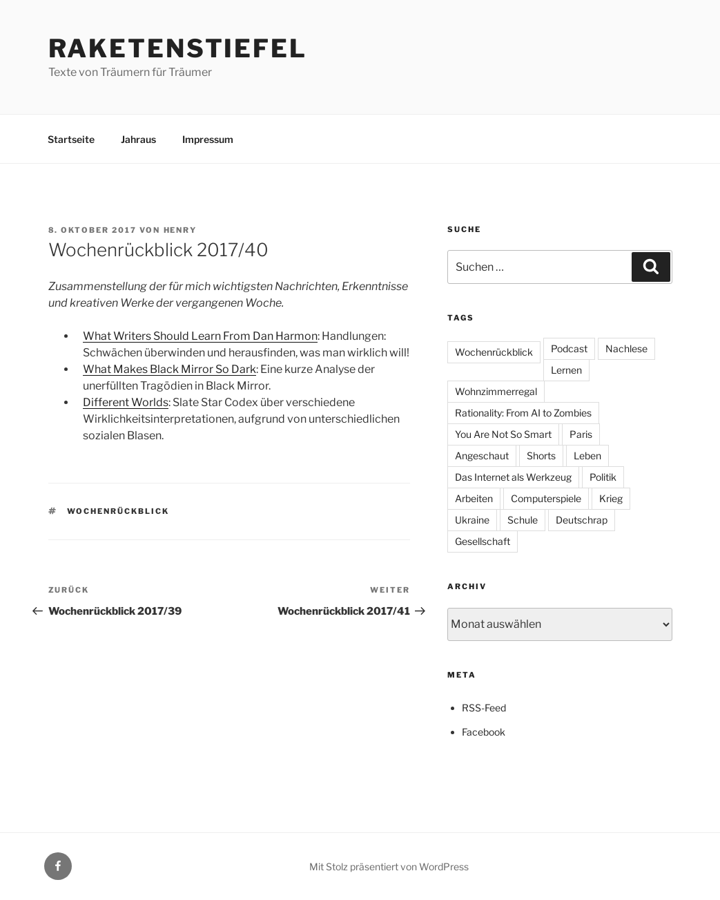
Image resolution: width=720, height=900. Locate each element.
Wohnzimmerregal (496, 391)
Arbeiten (474, 498)
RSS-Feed (484, 708)
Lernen (566, 370)
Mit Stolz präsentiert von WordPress (389, 866)
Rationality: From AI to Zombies (523, 413)
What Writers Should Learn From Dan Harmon (200, 336)
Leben (587, 455)
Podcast (569, 348)
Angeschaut (482, 455)
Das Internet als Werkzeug (513, 477)
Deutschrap (581, 520)
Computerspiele (546, 498)
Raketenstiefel (177, 48)
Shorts (541, 455)
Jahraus (138, 139)
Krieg (611, 498)
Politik (603, 477)
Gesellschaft (482, 541)
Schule (522, 520)
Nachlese (626, 348)
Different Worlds (125, 402)
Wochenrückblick (118, 511)
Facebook (483, 732)
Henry (180, 230)
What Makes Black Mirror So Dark (169, 369)
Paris (581, 434)
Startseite (71, 139)
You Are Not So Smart (503, 434)
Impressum (207, 139)
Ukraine (472, 520)
